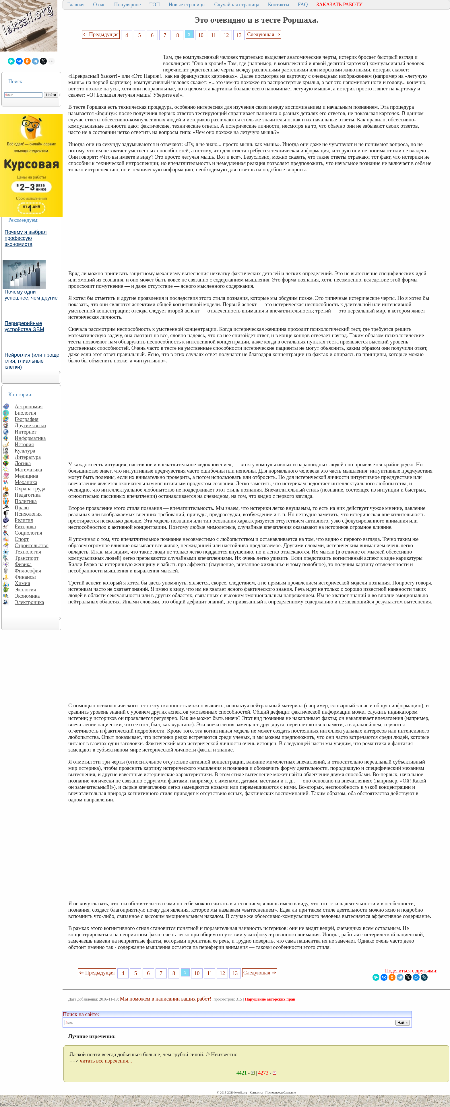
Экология (25, 589)
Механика (26, 482)
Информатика (30, 438)
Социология (28, 533)
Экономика (27, 596)
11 (213, 35)
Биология (25, 413)
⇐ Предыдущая (101, 34)
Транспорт (26, 558)
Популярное (127, 4)
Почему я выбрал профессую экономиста (26, 238)
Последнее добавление (280, 1092)
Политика (26, 501)
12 (226, 35)
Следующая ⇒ (263, 34)
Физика (23, 564)
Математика (28, 470)
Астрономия (29, 406)
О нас (99, 4)
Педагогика (28, 495)
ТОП (155, 4)
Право (22, 507)
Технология (28, 552)
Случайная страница (236, 4)
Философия (28, 571)
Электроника (29, 602)
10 (200, 35)
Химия (22, 583)
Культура (25, 451)
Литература (28, 457)
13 (239, 35)
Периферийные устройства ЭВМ (24, 326)
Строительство (32, 545)
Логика (23, 463)
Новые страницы (186, 4)
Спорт (22, 539)
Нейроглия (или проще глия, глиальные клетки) (32, 361)
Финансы (25, 577)
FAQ (303, 4)
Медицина (26, 476)
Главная (75, 4)
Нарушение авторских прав (270, 999)
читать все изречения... (106, 1061)
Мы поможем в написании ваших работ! (166, 999)
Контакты (278, 4)
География (26, 419)
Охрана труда (30, 488)
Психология (28, 514)
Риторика (25, 526)
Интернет (25, 432)
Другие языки (30, 425)
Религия (24, 520)
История (24, 444)
